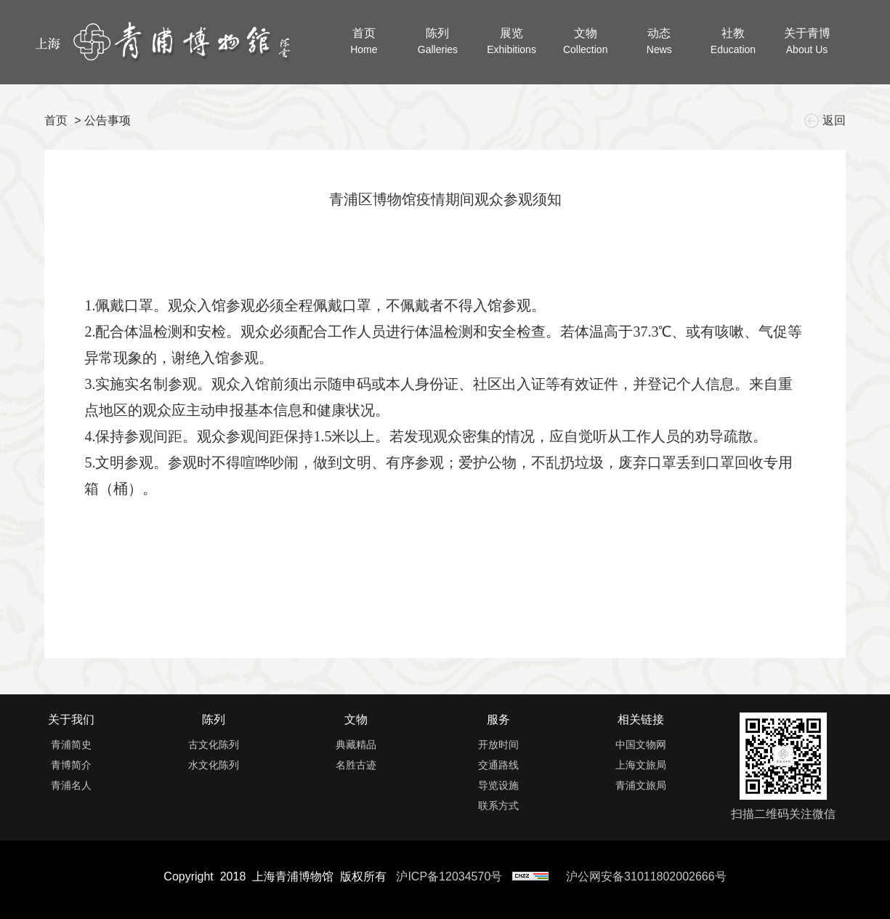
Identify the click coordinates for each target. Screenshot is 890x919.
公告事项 (107, 120)
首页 (56, 120)
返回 (827, 120)
